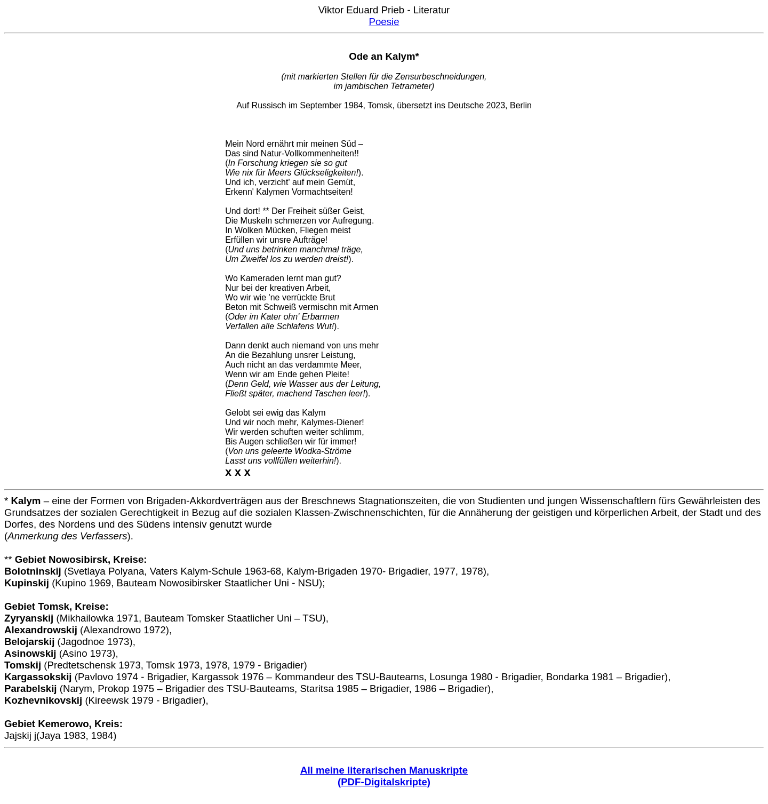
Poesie (384, 21)
